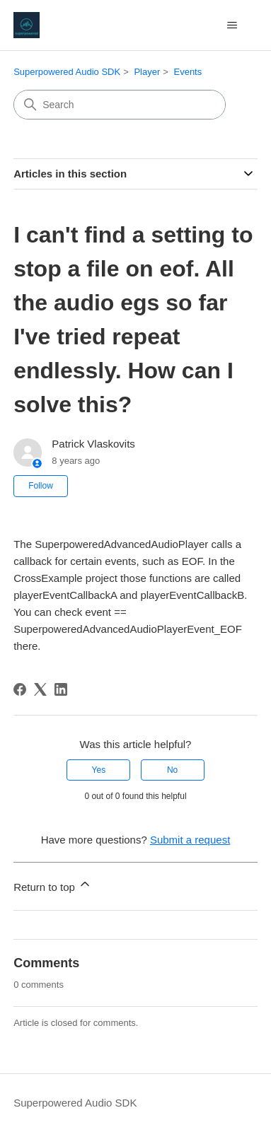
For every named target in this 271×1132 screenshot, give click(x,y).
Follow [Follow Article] (40, 486)
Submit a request (190, 840)
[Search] (119, 105)
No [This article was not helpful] (172, 770)
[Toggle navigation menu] (232, 25)
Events (187, 71)
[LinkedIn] (60, 689)
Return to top (52, 885)
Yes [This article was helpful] (99, 770)
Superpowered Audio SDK (66, 71)
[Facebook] (19, 689)
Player (147, 71)
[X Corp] (40, 689)
